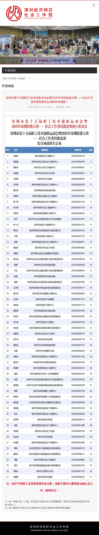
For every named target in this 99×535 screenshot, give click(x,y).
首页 (4, 78)
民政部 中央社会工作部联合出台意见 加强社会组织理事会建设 (41, 508)
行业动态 (10, 70)
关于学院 (12, 78)
